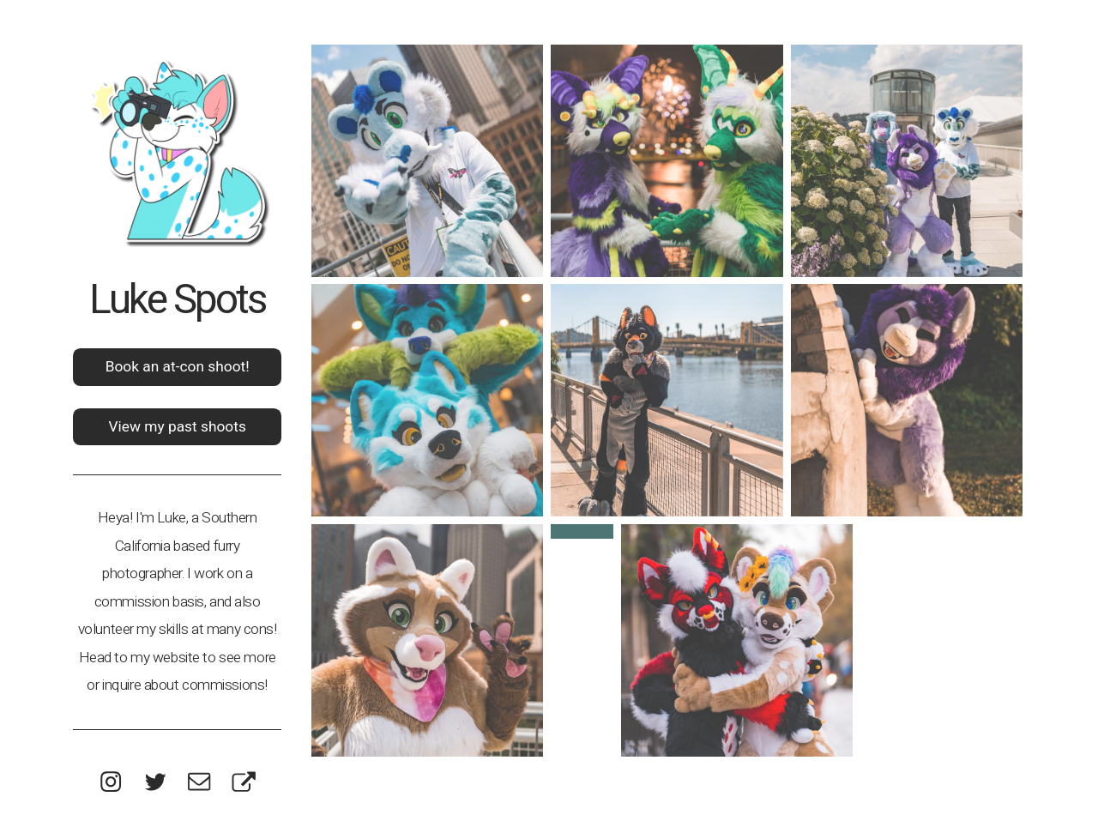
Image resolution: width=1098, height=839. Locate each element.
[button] (111, 781)
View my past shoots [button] (176, 426)
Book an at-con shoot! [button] (178, 366)
